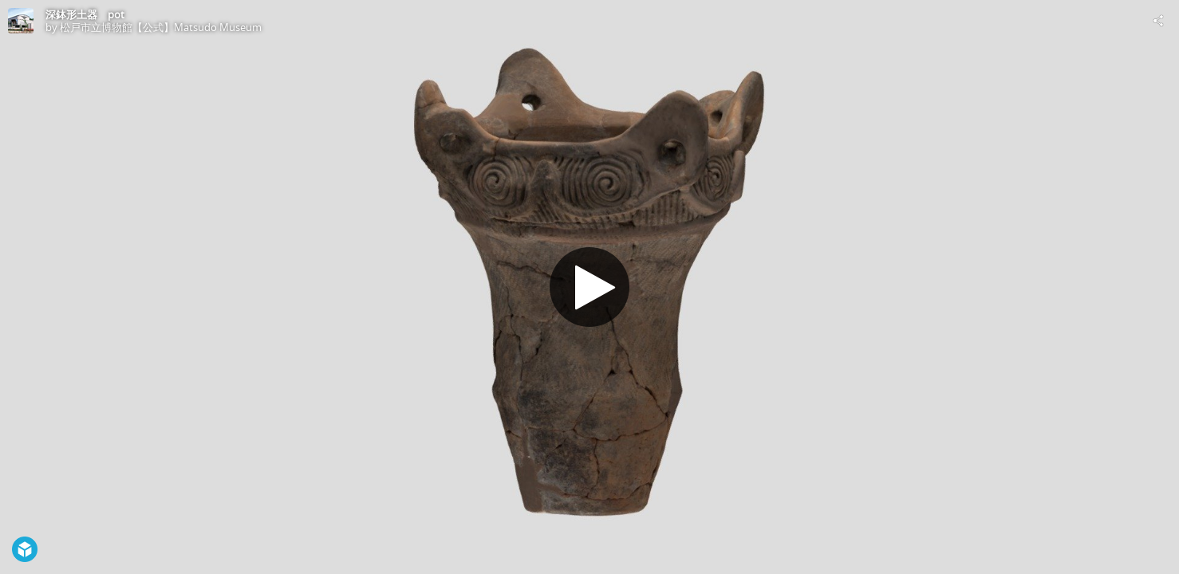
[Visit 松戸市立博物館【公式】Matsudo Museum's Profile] (21, 20)
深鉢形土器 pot (84, 14)
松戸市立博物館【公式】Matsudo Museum (161, 27)
